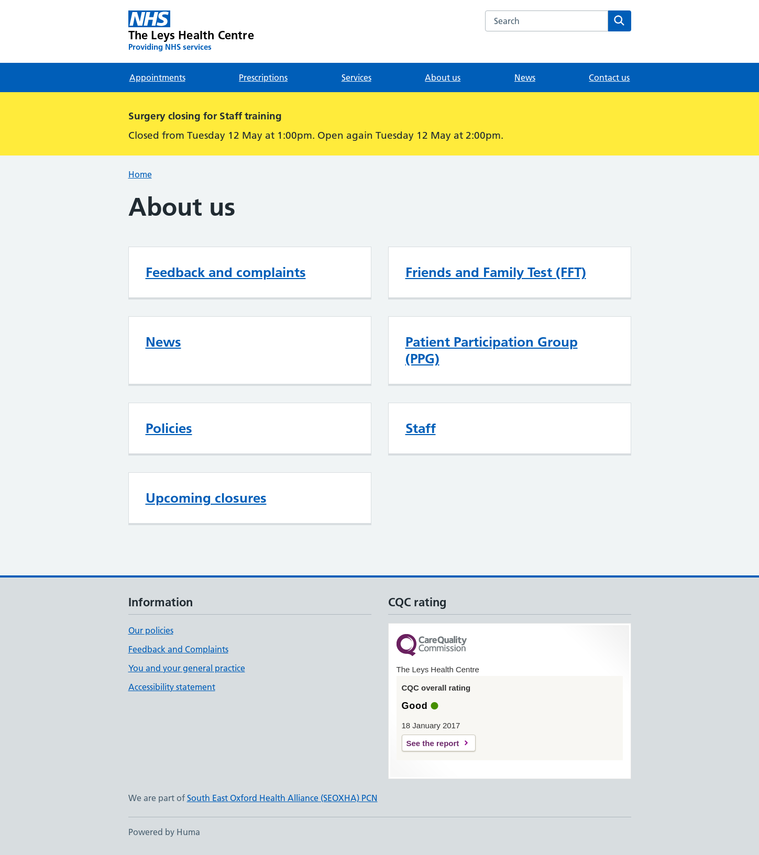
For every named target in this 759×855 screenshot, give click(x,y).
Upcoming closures (206, 498)
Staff (420, 428)
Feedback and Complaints (178, 649)
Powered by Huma (164, 832)
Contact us (609, 77)
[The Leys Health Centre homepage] (191, 31)
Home (140, 174)
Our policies (150, 630)
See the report (432, 743)
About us (442, 77)
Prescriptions (263, 77)
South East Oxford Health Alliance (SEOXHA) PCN (282, 798)
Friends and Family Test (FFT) (495, 272)
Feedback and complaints (226, 272)
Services (356, 77)
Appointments (157, 77)
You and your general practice (186, 668)
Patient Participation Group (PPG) (491, 350)
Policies (169, 428)
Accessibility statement (171, 687)
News (524, 77)
